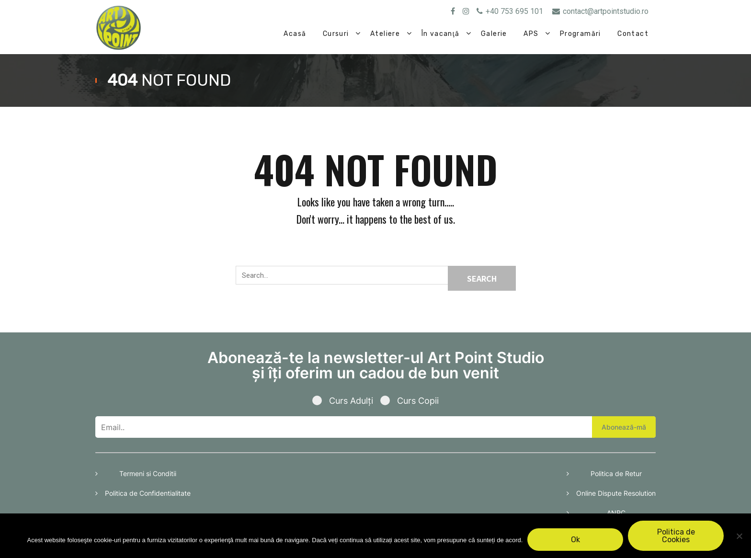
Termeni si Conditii (147, 473)
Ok (575, 539)
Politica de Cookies (676, 535)
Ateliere (385, 34)
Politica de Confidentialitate (148, 493)
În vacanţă (440, 34)
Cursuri (336, 34)
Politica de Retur (616, 473)
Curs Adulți (346, 401)
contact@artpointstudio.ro (600, 11)
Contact (633, 34)
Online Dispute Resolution (616, 493)
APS (530, 34)
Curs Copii (409, 401)
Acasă (295, 34)
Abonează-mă (624, 427)
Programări (580, 34)
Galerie (494, 34)
